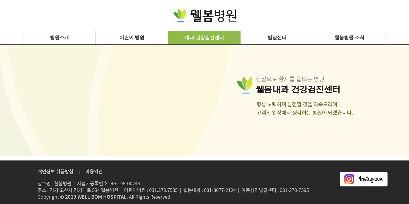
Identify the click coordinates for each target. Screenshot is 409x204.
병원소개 (59, 37)
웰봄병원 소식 (349, 37)
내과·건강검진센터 (204, 37)
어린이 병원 (131, 37)
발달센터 (277, 37)
